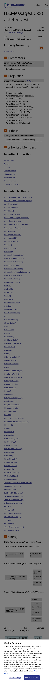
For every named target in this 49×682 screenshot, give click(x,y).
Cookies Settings (15, 680)
